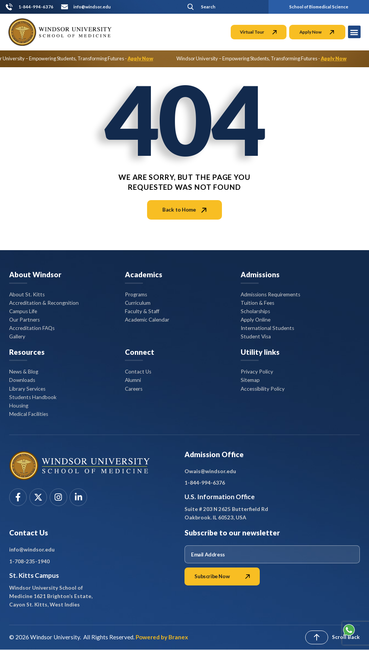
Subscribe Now (222, 576)
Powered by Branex (162, 637)
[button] (222, 6)
